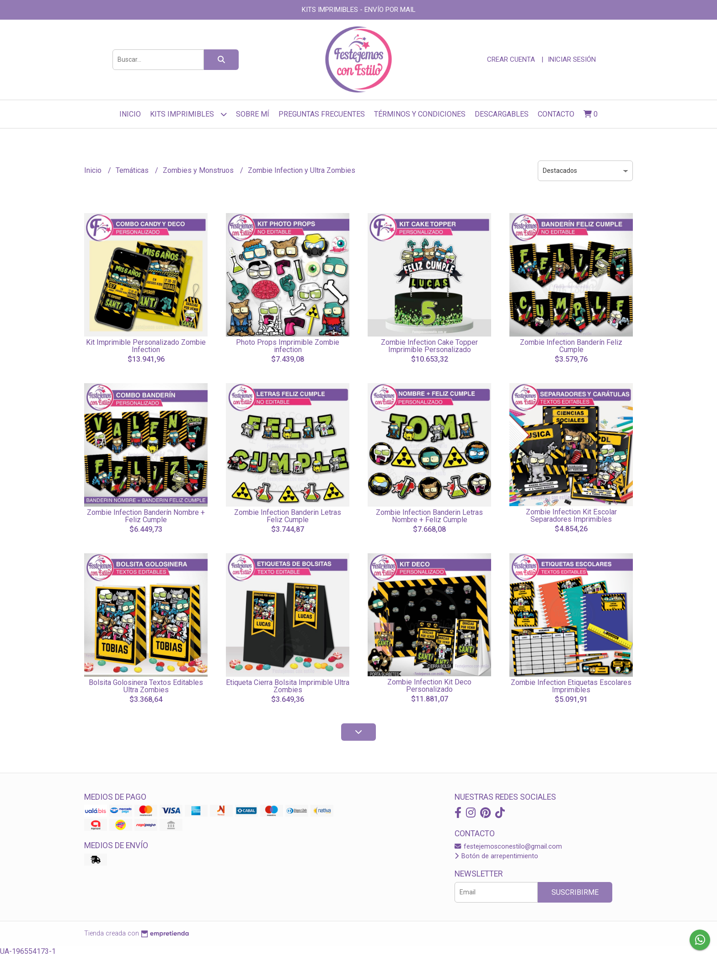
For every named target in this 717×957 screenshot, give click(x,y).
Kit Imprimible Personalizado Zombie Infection (146, 346)
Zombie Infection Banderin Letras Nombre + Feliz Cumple (429, 516)
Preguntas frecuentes (321, 114)
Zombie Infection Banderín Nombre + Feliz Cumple (146, 516)
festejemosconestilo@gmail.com (508, 846)
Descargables (502, 114)
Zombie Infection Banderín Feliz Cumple (571, 346)
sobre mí (252, 114)
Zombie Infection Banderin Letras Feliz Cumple (287, 516)
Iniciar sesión (572, 59)
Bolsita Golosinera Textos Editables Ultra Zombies (146, 686)
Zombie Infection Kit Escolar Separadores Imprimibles (571, 516)
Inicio (130, 114)
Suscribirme (575, 892)
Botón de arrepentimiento (496, 856)
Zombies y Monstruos (199, 170)
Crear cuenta (511, 59)
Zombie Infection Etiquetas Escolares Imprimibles (571, 686)
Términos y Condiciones (420, 114)
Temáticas (133, 170)
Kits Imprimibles (188, 114)
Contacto (556, 114)
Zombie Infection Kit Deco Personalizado (429, 686)
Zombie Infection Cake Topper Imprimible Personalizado (429, 346)
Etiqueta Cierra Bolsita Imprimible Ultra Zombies (287, 686)
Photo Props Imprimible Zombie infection (287, 346)
